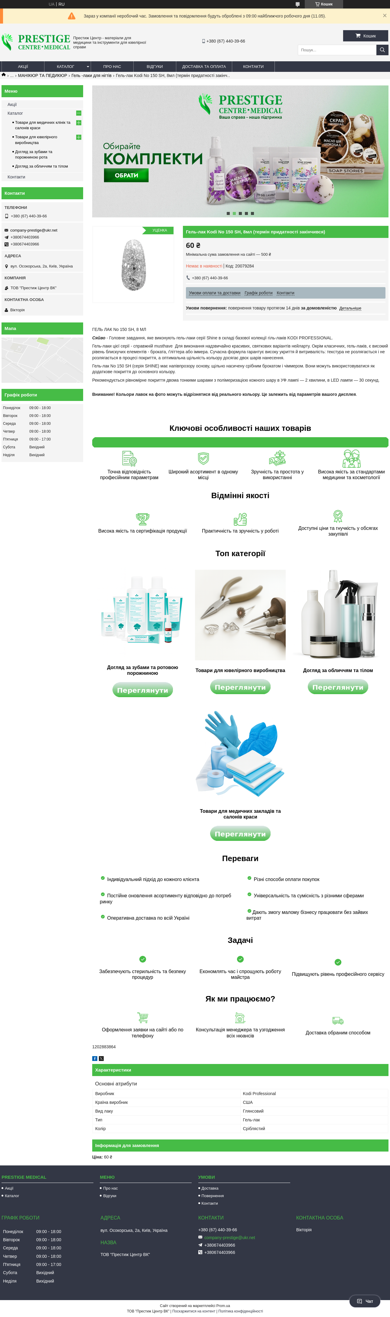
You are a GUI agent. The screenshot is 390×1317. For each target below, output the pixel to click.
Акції (23, 66)
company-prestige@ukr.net (33, 230)
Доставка (210, 1188)
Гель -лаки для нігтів (91, 75)
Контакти (253, 66)
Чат (365, 1301)
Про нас (112, 66)
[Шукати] (382, 50)
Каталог (65, 66)
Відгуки (155, 66)
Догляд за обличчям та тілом (41, 166)
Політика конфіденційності (240, 1311)
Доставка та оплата (204, 66)
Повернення (213, 1196)
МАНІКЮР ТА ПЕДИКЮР (42, 75)
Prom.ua (223, 1306)
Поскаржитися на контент (193, 1311)
